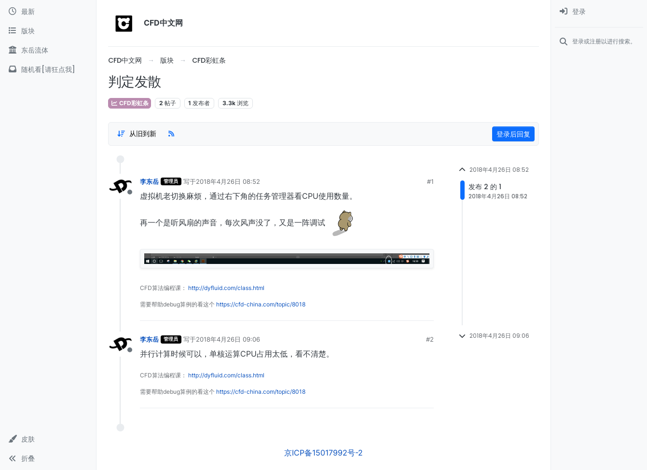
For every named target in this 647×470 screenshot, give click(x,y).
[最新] (48, 11)
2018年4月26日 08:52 (228, 181)
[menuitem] (599, 11)
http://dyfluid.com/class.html (226, 287)
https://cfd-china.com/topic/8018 (260, 304)
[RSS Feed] (171, 133)
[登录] (599, 11)
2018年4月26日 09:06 (228, 339)
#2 (430, 339)
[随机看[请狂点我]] (48, 69)
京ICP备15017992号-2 (323, 452)
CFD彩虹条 (129, 103)
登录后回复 (513, 134)
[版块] (48, 31)
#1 (430, 181)
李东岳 (149, 181)
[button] (48, 439)
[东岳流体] (48, 50)
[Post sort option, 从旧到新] (136, 133)
